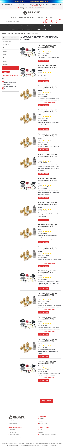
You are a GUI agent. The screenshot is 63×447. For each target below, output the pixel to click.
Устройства (21, 25)
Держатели (7, 84)
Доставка (41, 418)
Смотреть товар (43, 60)
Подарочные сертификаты (44, 29)
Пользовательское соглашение (18, 437)
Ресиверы (21, 29)
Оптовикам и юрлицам (26, 17)
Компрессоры (11, 25)
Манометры (30, 25)
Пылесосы (53, 25)
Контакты (49, 17)
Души (46, 25)
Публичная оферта (14, 434)
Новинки (40, 17)
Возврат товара (43, 423)
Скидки (41, 432)
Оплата (41, 421)
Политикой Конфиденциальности (39, 404)
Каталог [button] (13, 17)
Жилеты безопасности (10, 86)
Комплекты (7, 88)
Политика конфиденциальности (47, 434)
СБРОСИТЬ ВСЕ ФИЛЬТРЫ (10, 75)
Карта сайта (13, 432)
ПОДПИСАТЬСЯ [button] (46, 400)
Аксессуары (30, 29)
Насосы (39, 25)
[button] (36, 5)
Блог (40, 429)
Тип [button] (3, 79)
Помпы (13, 29)
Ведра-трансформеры (10, 82)
